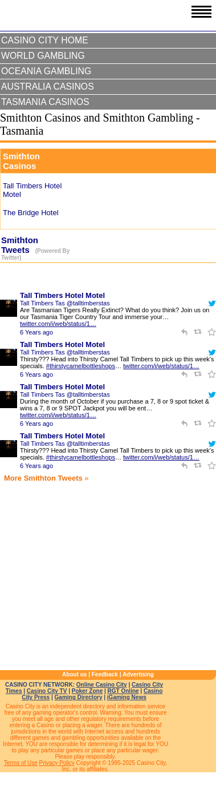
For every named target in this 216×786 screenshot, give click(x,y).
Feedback (105, 674)
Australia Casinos (47, 86)
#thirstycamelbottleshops (80, 365)
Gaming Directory (79, 697)
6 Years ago (36, 332)
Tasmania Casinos (45, 102)
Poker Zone (87, 691)
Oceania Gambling (46, 71)
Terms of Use (21, 763)
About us (74, 674)
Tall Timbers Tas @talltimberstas (65, 303)
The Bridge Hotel (31, 212)
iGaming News (126, 697)
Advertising (138, 674)
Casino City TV (47, 691)
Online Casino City (101, 685)
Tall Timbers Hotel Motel (62, 295)
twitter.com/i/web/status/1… (58, 323)
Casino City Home (44, 40)
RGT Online (123, 691)
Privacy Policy (57, 763)
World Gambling (43, 56)
